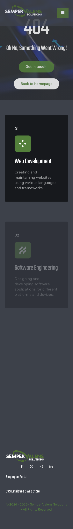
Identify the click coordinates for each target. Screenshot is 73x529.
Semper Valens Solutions (48, 504)
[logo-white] (23, 6)
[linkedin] (51, 466)
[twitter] (32, 466)
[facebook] (22, 466)
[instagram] (41, 466)
